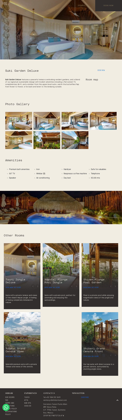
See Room (23, 285)
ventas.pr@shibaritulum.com (55, 400)
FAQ (6, 400)
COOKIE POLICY (11, 409)
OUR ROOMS (10, 397)
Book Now (108, 6)
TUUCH (27, 397)
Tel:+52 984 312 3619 (52, 397)
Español (82, 6)
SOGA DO (27, 406)
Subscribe (85, 399)
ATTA (26, 400)
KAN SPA (27, 403)
